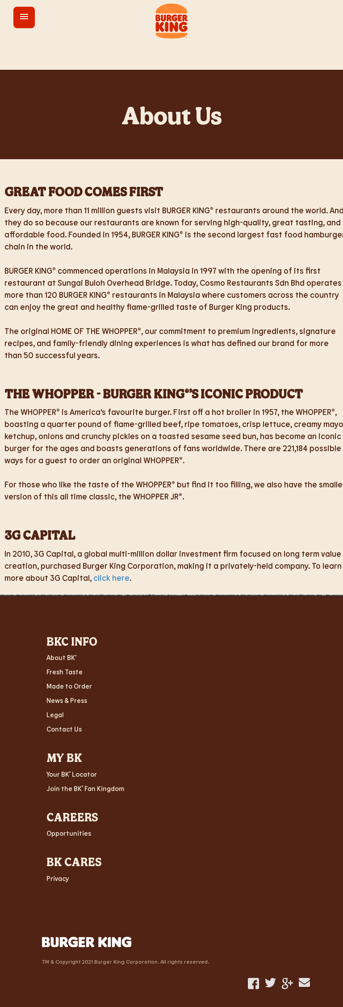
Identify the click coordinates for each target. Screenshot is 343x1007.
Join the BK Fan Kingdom (85, 788)
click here (111, 578)
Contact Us (64, 729)
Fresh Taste (64, 672)
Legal (55, 715)
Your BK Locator (71, 774)
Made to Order (69, 686)
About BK (61, 657)
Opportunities (68, 833)
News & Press (66, 700)
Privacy (57, 878)
